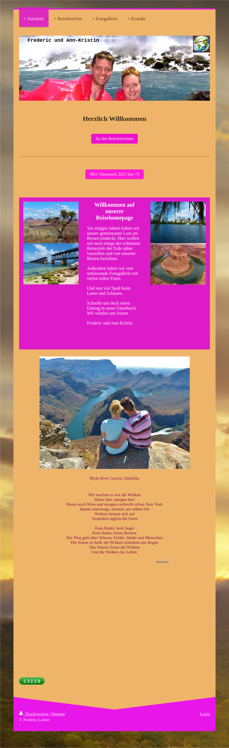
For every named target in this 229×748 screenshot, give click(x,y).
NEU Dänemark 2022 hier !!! (114, 174)
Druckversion (34, 714)
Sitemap (58, 714)
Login (205, 714)
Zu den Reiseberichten (115, 138)
